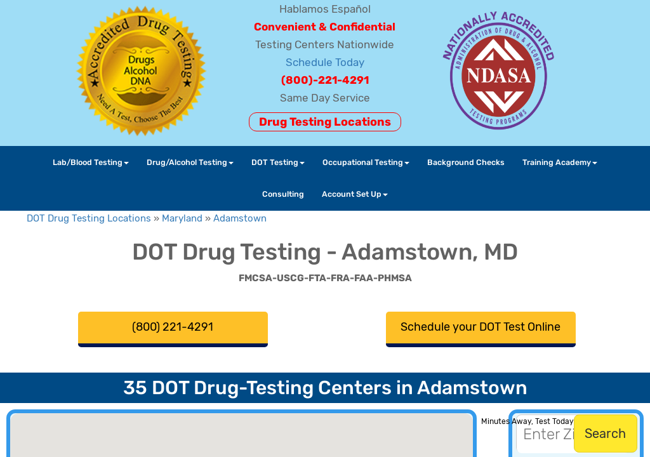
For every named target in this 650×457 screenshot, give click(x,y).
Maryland (182, 218)
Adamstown (240, 218)
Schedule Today (325, 62)
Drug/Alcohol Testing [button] (190, 162)
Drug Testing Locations (325, 122)
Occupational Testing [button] (365, 162)
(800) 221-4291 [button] (172, 327)
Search (605, 433)
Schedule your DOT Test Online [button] (480, 327)
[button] (148, 429)
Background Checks (466, 162)
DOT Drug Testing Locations (89, 218)
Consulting (283, 194)
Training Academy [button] (559, 162)
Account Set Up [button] (355, 194)
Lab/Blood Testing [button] (91, 162)
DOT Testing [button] (278, 162)
